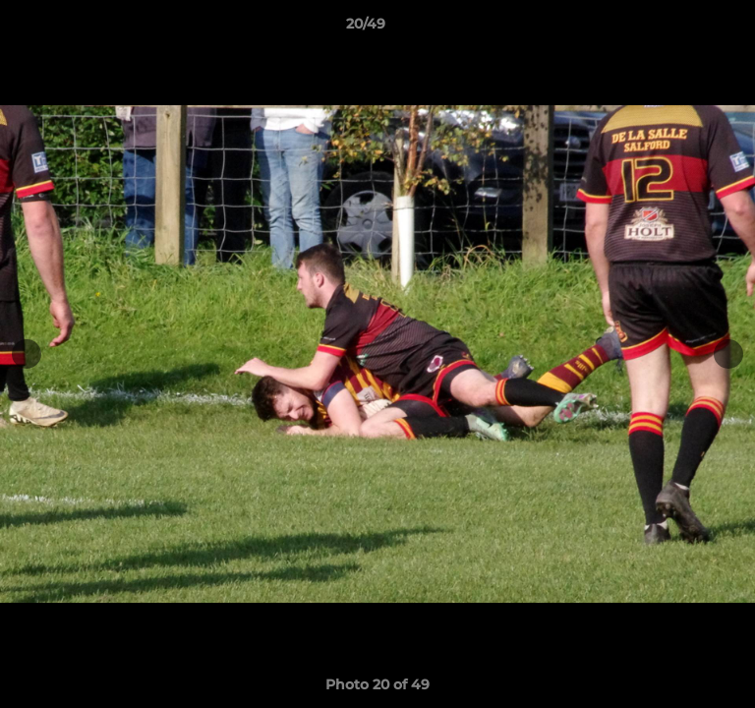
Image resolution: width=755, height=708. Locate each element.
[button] (684, 28)
